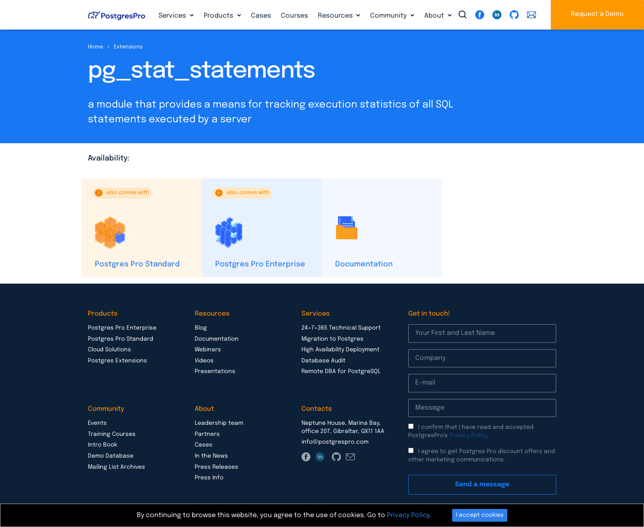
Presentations (215, 371)
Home (95, 47)
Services (173, 15)
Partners (207, 434)
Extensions (128, 47)
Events (97, 423)
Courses (294, 15)
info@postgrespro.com (334, 442)
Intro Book (102, 445)
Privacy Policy (468, 435)
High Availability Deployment (340, 350)
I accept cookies (480, 515)
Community (389, 15)
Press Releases (216, 467)
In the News (211, 456)
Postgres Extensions (117, 361)
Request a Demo (597, 14)
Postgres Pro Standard (137, 264)
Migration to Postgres (332, 339)
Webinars (208, 350)
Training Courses (112, 434)
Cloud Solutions (109, 350)
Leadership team (219, 423)
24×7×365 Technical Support (341, 328)
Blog (201, 328)
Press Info (209, 478)
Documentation (364, 264)
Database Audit (323, 361)
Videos (204, 361)
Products (219, 15)
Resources (336, 15)
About (435, 15)
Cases (261, 15)
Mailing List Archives (116, 467)
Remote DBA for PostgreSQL (341, 371)
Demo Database (110, 456)
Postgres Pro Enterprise (260, 264)
